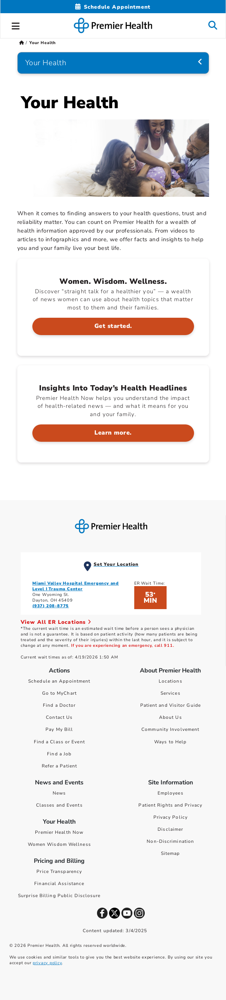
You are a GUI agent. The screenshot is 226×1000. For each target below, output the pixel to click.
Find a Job (59, 754)
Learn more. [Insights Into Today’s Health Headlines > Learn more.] (113, 433)
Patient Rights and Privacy (170, 805)
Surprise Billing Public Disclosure (59, 896)
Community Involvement (170, 729)
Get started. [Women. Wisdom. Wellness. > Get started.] (113, 326)
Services (170, 693)
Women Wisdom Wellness (59, 844)
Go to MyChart (59, 693)
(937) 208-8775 (50, 606)
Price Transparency (59, 871)
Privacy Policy (170, 817)
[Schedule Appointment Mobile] (112, 7)
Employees (171, 793)
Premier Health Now (59, 832)
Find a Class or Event (59, 742)
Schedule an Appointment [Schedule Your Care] (59, 681)
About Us (170, 717)
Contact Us (59, 717)
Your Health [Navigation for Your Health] (46, 63)
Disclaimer (170, 829)
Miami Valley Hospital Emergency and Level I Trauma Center (75, 586)
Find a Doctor (59, 705)
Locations (170, 681)
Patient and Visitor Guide (170, 705)
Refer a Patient (59, 766)
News (59, 793)
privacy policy (47, 963)
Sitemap (170, 853)
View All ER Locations (56, 622)
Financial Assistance (59, 884)
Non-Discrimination (170, 841)
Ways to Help (170, 742)
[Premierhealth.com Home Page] (21, 43)
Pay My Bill (59, 729)
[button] (16, 25)
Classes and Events (59, 805)
